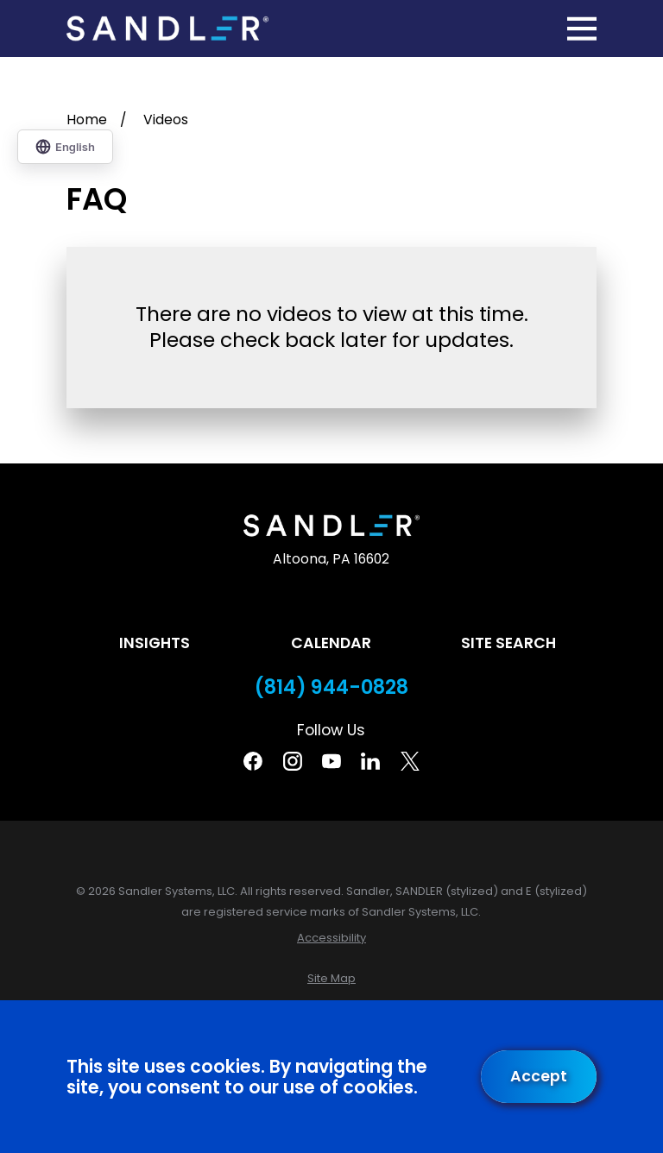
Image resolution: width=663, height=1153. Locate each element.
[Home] (167, 29)
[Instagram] (292, 761)
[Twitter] (410, 761)
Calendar (331, 643)
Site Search (508, 643)
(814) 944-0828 (331, 687)
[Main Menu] (582, 28)
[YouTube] (331, 761)
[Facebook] (252, 761)
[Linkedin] (370, 761)
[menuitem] (331, 938)
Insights (154, 643)
